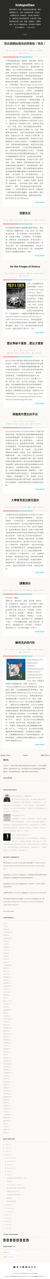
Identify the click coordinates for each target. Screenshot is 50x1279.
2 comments (25, 53)
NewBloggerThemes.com (38, 1275)
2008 (6, 1224)
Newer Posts (5, 754)
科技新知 (6, 1081)
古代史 (5, 958)
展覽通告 (6, 982)
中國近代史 (6, 937)
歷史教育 (6, 1039)
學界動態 (6, 976)
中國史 (5, 934)
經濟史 (5, 1084)
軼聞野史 (6, 1105)
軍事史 (5, 1102)
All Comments (9, 1256)
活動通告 (6, 1048)
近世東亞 (6, 1108)
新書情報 (6, 1009)
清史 (4, 1054)
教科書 (5, 994)
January (9, 1211)
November (10, 1160)
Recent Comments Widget (8, 910)
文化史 (5, 1003)
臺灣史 (27, 423)
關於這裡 (6, 1120)
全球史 (5, 949)
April (8, 1174)
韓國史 (5, 1129)
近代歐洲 (6, 1114)
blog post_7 (23, 874)
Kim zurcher (6, 862)
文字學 (5, 1006)
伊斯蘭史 (6, 946)
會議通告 (6, 1027)
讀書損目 (25, 582)
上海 (27, 220)
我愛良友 (25, 213)
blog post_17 (24, 883)
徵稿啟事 (6, 985)
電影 (4, 1123)
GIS (4, 922)
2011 (6, 1214)
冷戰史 (5, 952)
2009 (6, 1220)
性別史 (5, 991)
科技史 (31, 648)
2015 (6, 1144)
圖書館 (5, 967)
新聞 (4, 1012)
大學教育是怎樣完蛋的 (25, 499)
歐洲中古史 (6, 1033)
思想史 (5, 988)
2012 (6, 1154)
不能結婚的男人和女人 (18, 815)
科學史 (5, 1075)
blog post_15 (37, 898)
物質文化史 (6, 1063)
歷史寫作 (16, 423)
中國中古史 (6, 931)
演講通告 (6, 1060)
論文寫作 (6, 1093)
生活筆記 (6, 1066)
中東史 (5, 940)
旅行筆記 (6, 1015)
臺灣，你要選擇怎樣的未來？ (20, 834)
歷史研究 (17, 352)
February (10, 1207)
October (9, 1164)
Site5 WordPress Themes (16, 1275)
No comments (40, 220)
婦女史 (5, 973)
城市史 (10, 423)
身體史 (5, 1099)
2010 (6, 1217)
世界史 (30, 273)
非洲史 (5, 1126)
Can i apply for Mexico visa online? (13, 898)
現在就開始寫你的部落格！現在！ (25, 43)
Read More (40, 202)
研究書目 (6, 1069)
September (10, 1167)
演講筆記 (39, 50)
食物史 (5, 1132)
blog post (25, 892)
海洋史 (5, 1051)
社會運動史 (6, 1072)
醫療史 (5, 1117)
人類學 (5, 943)
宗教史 (5, 979)
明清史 (5, 1024)
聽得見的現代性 (25, 642)
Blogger (36, 1272)
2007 (6, 1227)
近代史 (31, 220)
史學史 (5, 961)
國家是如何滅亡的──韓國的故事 (21, 795)
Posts (6, 1252)
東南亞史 (6, 1030)
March (9, 1204)
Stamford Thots (8, 892)
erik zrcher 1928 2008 (26, 862)
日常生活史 (6, 1018)
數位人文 (33, 50)
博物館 (5, 955)
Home (25, 34)
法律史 (5, 1045)
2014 (6, 1147)
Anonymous (6, 874)
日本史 (5, 1021)
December (10, 1157)
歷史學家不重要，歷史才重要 (25, 343)
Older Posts (45, 754)
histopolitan (25, 5)
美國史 (23, 352)
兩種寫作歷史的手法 (25, 414)
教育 (30, 506)
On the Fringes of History (25, 266)
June (8, 1170)
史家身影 (35, 273)
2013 (6, 1150)
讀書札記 (42, 273)
